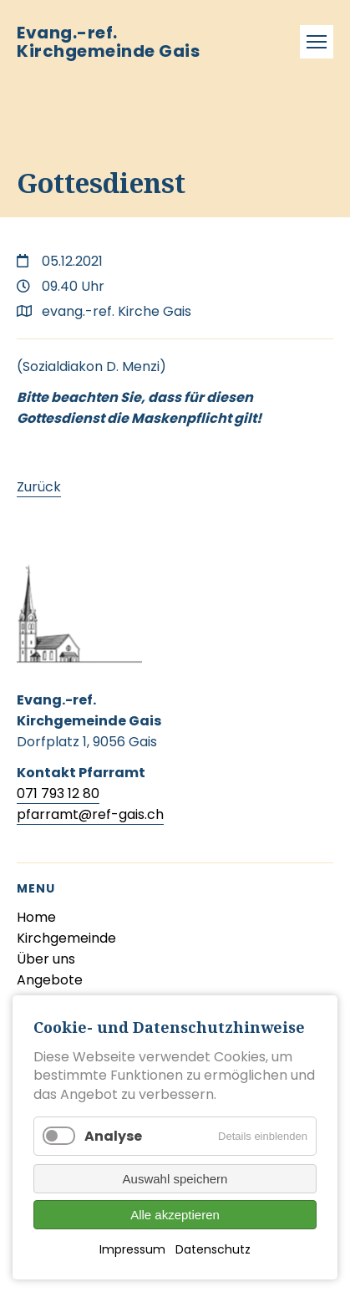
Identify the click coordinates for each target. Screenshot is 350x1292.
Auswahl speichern (175, 1179)
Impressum (132, 1249)
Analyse (113, 1136)
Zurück (39, 486)
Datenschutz (213, 1249)
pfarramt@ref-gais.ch (90, 814)
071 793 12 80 (58, 793)
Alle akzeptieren (175, 1215)
